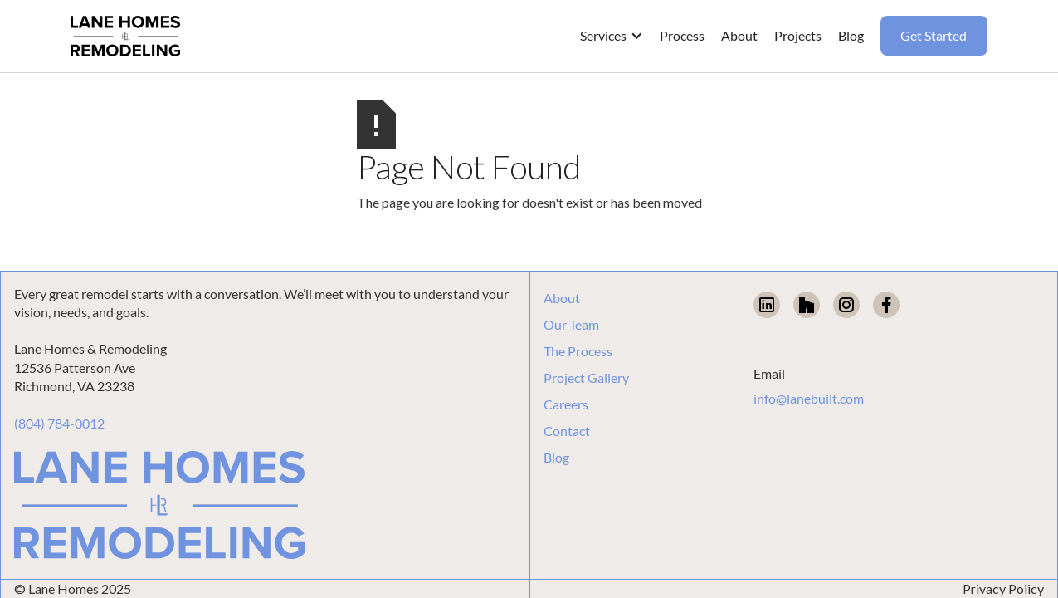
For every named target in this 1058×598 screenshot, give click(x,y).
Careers (566, 404)
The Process (578, 351)
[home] (125, 36)
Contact (567, 431)
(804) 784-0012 (59, 423)
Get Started (933, 35)
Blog (556, 457)
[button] (611, 35)
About (562, 298)
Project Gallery (586, 378)
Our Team (571, 324)
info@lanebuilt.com (808, 398)
